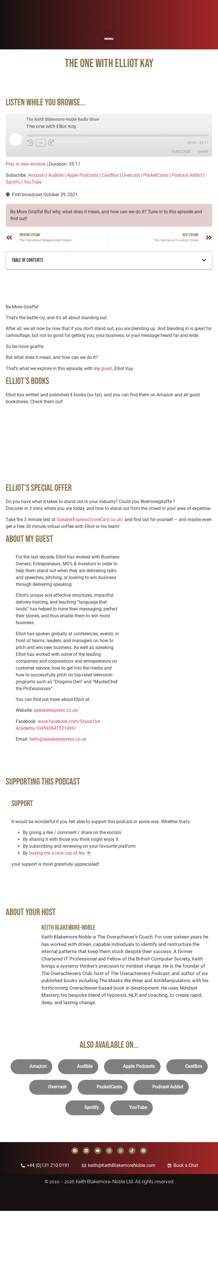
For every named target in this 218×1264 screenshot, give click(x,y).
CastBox (110, 175)
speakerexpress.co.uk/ (56, 710)
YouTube (32, 182)
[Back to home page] (109, 14)
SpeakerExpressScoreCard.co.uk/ (90, 519)
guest (106, 368)
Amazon (36, 175)
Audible (55, 175)
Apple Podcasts (82, 175)
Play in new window (26, 164)
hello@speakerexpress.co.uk (57, 739)
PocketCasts (155, 175)
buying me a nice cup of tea (57, 853)
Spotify (13, 182)
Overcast (131, 175)
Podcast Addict (187, 175)
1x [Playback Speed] (41, 143)
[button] (109, 37)
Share (202, 151)
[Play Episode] (15, 139)
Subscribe (181, 151)
